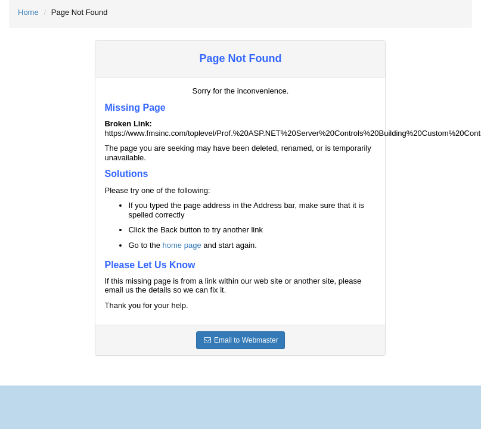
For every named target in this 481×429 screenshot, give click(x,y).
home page (182, 245)
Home (28, 12)
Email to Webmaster (240, 340)
